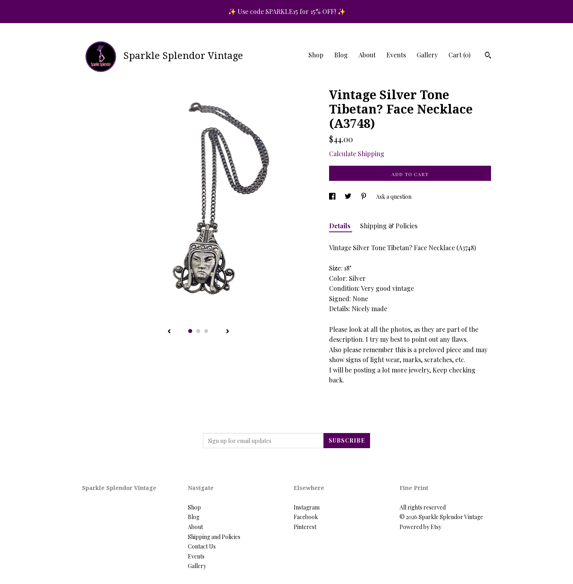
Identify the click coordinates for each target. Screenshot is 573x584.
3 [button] (206, 331)
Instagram (307, 507)
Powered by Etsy (420, 527)
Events (396, 55)
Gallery (427, 55)
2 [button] (198, 331)
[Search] (488, 56)
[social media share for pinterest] (364, 196)
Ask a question (393, 196)
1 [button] (190, 331)
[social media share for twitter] (349, 196)
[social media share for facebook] (333, 196)
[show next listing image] (228, 332)
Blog (341, 55)
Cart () (459, 55)
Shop (316, 55)
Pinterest (305, 527)
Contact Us (202, 546)
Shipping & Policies (388, 225)
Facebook (306, 517)
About (367, 55)
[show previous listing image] (169, 332)
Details (340, 225)
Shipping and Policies (214, 537)
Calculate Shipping (356, 153)
